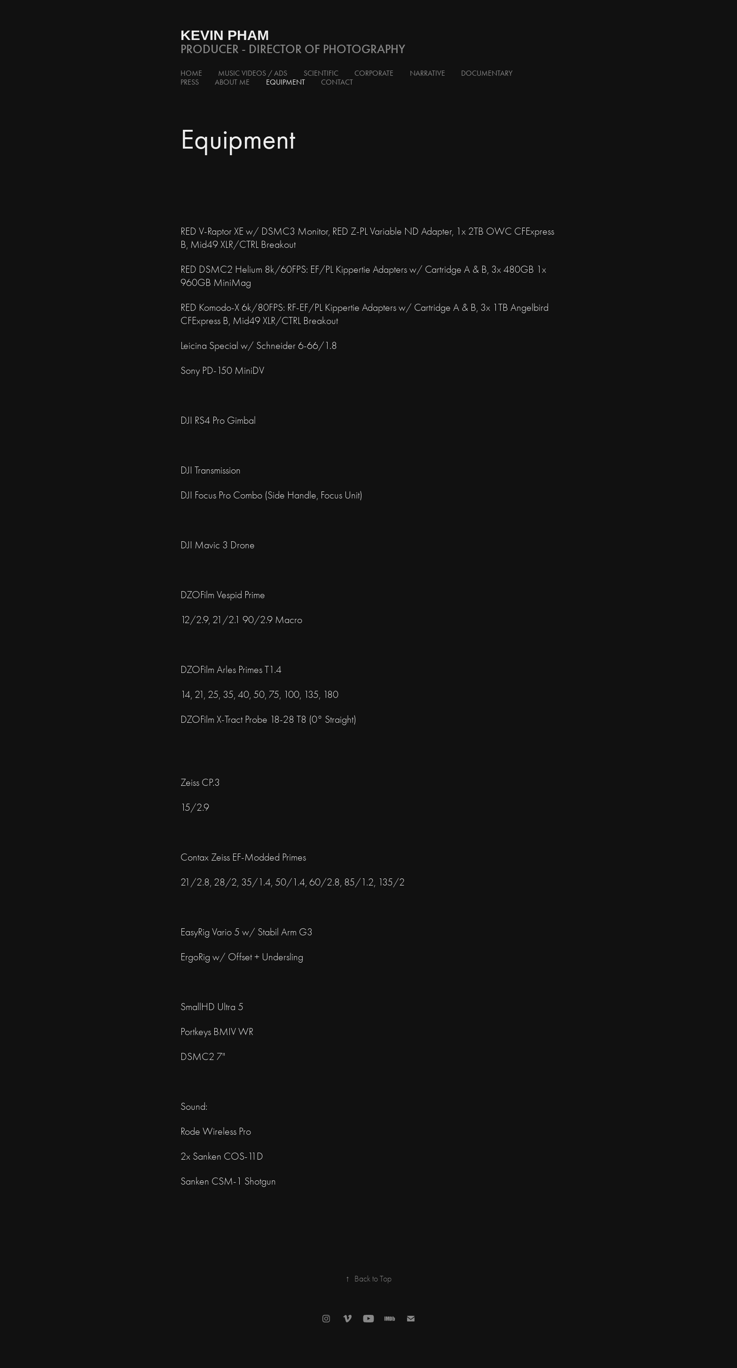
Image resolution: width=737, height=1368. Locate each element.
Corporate (373, 73)
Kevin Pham (224, 35)
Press (189, 82)
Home (191, 73)
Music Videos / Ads (252, 73)
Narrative (427, 73)
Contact (337, 82)
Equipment (285, 82)
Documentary (486, 73)
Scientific (321, 73)
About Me (232, 82)
